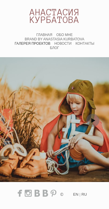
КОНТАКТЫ (85, 44)
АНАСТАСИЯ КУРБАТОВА (54, 16)
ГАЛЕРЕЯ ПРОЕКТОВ (33, 44)
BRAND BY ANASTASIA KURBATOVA (54, 39)
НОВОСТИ (63, 44)
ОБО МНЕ (64, 35)
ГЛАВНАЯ (44, 35)
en (75, 194)
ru (84, 194)
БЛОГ (54, 48)
